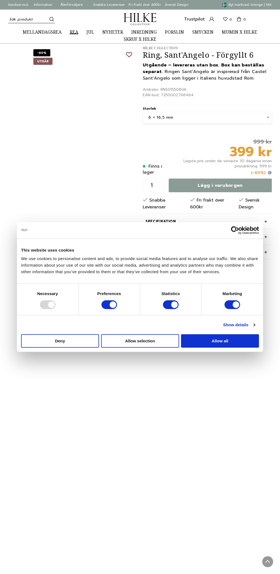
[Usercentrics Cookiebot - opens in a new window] (235, 230)
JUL (90, 32)
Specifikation (160, 221)
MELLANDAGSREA (42, 32)
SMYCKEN (203, 32)
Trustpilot (194, 19)
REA (74, 32)
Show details (236, 324)
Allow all (220, 341)
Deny (60, 341)
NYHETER (112, 32)
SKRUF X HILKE (140, 39)
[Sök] (50, 19)
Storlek (149, 108)
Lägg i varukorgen (220, 185)
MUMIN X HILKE (239, 32)
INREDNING (144, 32)
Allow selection (140, 341)
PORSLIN (174, 32)
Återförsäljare (71, 4)
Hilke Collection (160, 48)
